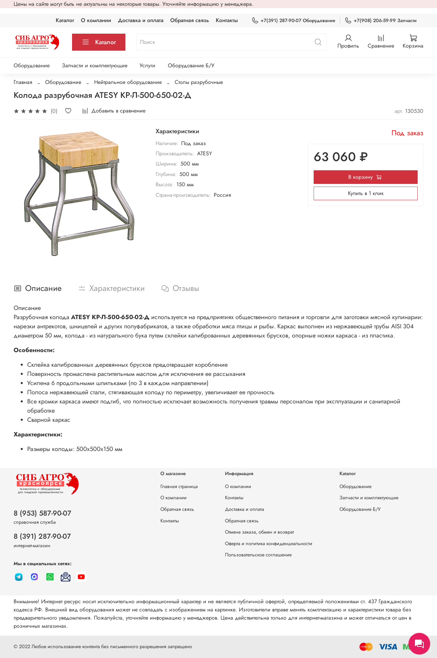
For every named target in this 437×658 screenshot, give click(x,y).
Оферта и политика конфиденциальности (268, 543)
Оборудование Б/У (191, 65)
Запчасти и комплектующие (94, 65)
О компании (96, 20)
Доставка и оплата (140, 20)
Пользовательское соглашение (258, 554)
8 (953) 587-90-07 (42, 513)
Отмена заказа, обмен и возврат (259, 532)
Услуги (147, 65)
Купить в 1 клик (366, 193)
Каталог (65, 20)
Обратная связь (189, 20)
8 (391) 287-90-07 (42, 536)
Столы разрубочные (199, 82)
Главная (23, 82)
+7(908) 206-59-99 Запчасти (381, 20)
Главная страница (179, 486)
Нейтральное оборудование (128, 82)
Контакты (227, 20)
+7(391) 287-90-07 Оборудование (293, 20)
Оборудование (32, 65)
